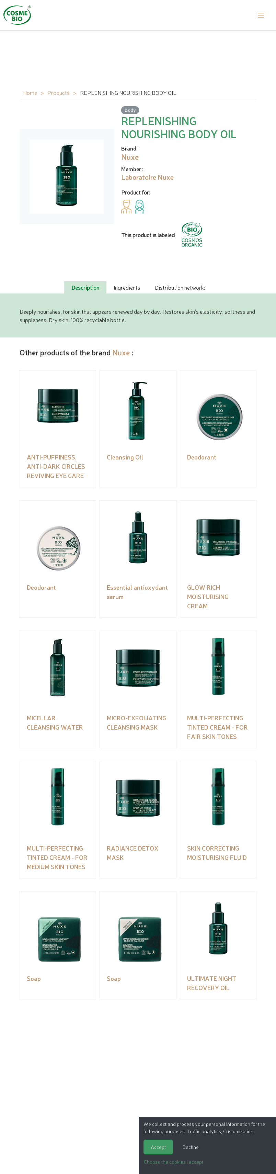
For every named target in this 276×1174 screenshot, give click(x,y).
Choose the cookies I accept (173, 1162)
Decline (191, 1147)
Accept (158, 1147)
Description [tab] (85, 287)
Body (130, 110)
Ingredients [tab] (127, 287)
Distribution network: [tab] (180, 287)
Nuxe (121, 352)
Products (58, 92)
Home (30, 92)
